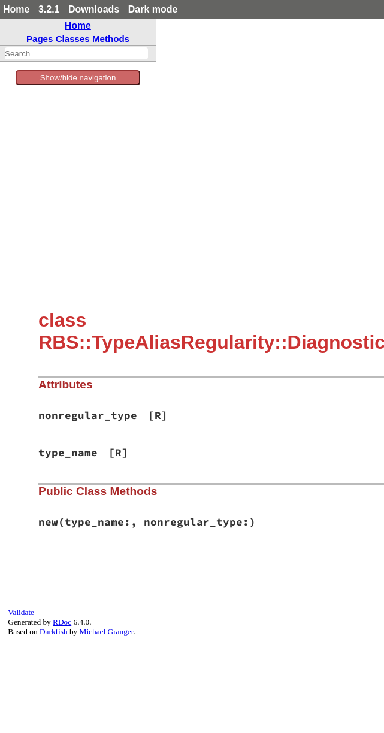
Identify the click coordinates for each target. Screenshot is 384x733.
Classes (73, 39)
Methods (110, 39)
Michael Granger (107, 631)
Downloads (93, 9)
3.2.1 (49, 9)
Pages (39, 39)
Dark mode (153, 9)
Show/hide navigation (78, 77)
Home (16, 9)
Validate (21, 612)
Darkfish (54, 631)
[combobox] (76, 53)
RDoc (62, 621)
